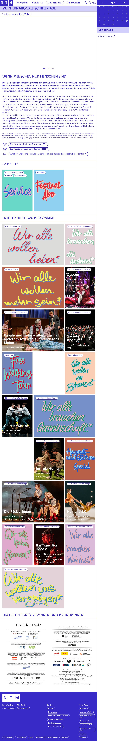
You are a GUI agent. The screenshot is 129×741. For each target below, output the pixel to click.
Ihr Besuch (73, 3)
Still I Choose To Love (12, 227)
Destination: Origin (75, 355)
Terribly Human (47, 469)
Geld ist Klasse (16, 426)
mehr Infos (41, 172)
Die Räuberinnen (17, 512)
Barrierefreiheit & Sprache (58, 716)
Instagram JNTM (86, 712)
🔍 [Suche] (89, 3)
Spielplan (22, 3)
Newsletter (52, 712)
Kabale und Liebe (11, 269)
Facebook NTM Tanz (85, 729)
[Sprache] (94, 3)
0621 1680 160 (23, 708)
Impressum (8, 738)
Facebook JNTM (86, 725)
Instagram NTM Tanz (86, 716)
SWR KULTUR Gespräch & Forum (80, 527)
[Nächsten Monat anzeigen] (124, 2)
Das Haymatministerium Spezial (79, 441)
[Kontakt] (86, 3)
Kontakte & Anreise (55, 719)
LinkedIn (83, 738)
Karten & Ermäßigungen (14, 172)
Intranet (65, 738)
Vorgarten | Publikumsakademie (79, 227)
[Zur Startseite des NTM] (6, 3)
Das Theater (54, 3)
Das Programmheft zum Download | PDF (28, 144)
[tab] (44, 68)
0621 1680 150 (9, 708)
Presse (50, 708)
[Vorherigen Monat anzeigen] (102, 2)
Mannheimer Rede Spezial (14, 527)
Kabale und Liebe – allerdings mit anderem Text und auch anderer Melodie (31, 339)
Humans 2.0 (76, 512)
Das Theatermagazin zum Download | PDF (29, 149)
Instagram (84, 708)
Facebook (83, 721)
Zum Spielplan (106, 37)
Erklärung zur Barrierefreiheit (47, 738)
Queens (73, 275)
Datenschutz (21, 738)
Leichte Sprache (54, 723)
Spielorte (37, 3)
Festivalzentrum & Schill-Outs (16, 569)
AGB (31, 738)
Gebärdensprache (55, 727)
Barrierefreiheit (20, 176)
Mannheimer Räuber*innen (47, 398)
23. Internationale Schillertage (79, 269)
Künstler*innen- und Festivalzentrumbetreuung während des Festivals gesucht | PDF (48, 154)
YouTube (83, 734)
